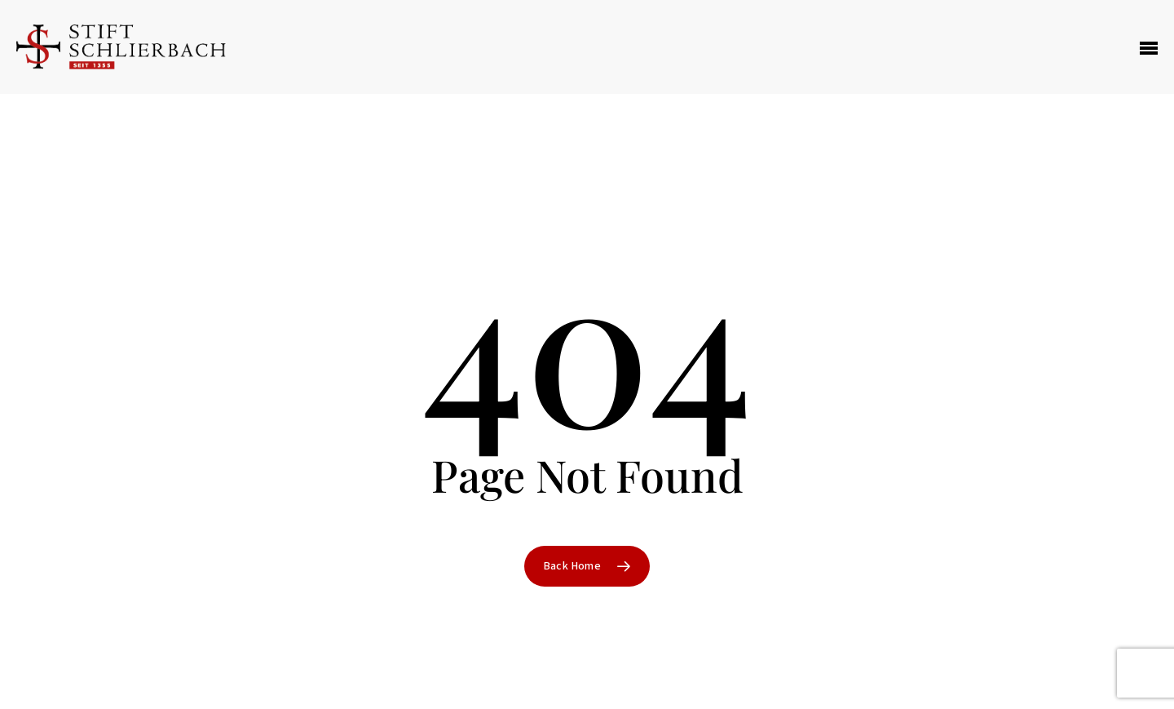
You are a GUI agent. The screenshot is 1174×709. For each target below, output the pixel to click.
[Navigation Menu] (1149, 47)
